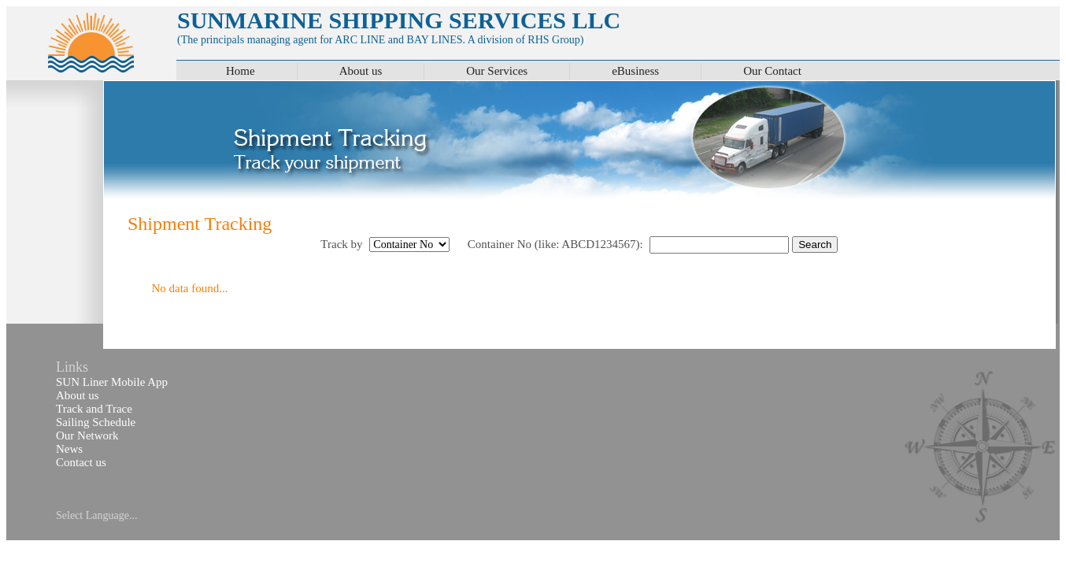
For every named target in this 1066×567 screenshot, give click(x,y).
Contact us (81, 462)
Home (240, 71)
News (69, 449)
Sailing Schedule (95, 422)
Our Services (496, 71)
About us (361, 71)
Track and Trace (94, 408)
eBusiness (635, 71)
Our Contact (772, 71)
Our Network (87, 435)
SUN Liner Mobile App (112, 382)
